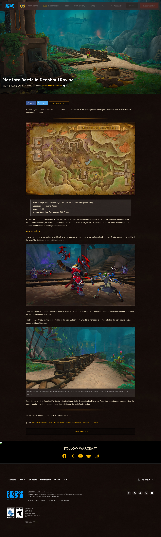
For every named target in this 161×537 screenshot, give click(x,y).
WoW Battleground (39, 423)
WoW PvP (86, 423)
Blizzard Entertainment (52, 85)
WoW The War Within (74, 423)
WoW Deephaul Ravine (56, 423)
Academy (95, 423)
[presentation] (10, 6)
